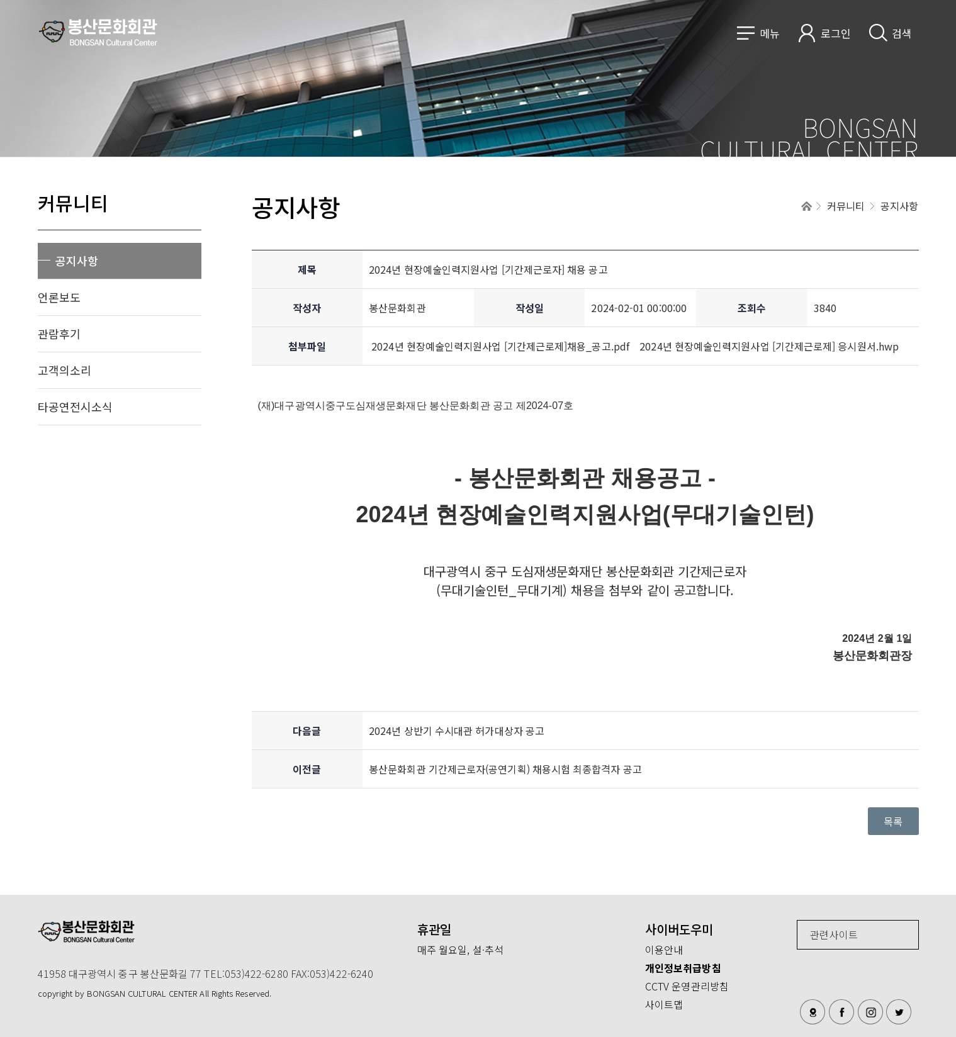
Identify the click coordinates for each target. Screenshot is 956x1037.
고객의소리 (64, 370)
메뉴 (770, 33)
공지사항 (76, 260)
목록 (893, 821)
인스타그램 (870, 1011)
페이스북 (841, 1011)
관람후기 (59, 333)
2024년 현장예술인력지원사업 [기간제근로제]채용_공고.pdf (500, 346)
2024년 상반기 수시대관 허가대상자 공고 (456, 730)
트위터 (898, 1011)
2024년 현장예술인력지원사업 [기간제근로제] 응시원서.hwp (769, 346)
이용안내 (664, 949)
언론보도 (59, 297)
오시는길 (812, 1011)
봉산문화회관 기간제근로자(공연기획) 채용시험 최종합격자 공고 (505, 768)
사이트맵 (664, 1004)
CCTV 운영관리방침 (687, 986)
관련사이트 (833, 934)
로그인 (836, 33)
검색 (902, 33)
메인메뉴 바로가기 (0, 0)
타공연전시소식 (75, 406)
